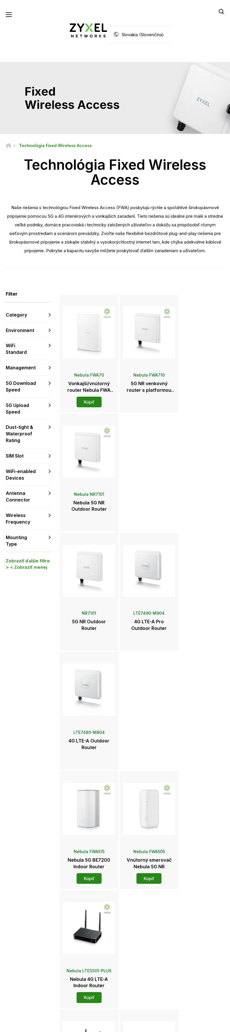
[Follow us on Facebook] (13, 989)
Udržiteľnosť (187, 973)
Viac (142, 768)
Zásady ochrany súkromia (134, 1025)
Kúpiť (86, 397)
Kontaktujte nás (115, 877)
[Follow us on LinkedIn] (43, 989)
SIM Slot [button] (15, 456)
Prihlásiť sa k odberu (37, 954)
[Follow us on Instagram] (27, 998)
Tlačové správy (137, 954)
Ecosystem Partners (194, 940)
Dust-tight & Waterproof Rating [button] (19, 434)
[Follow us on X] (13, 998)
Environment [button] (20, 330)
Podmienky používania (81, 1025)
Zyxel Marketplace (140, 921)
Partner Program (190, 930)
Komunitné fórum (86, 930)
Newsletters (134, 973)
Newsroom (136, 944)
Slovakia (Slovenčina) (143, 34)
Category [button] (16, 315)
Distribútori (133, 930)
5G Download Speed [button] (21, 387)
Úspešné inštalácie (193, 982)
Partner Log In (188, 921)
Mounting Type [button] (16, 541)
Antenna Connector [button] (18, 497)
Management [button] (21, 368)
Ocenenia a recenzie (141, 963)
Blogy (129, 982)
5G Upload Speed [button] (17, 408)
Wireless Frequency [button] (18, 519)
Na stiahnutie (83, 940)
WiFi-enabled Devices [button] (21, 475)
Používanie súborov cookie (192, 1025)
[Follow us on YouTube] (28, 989)
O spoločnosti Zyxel (194, 963)
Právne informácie (33, 1025)
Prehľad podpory (86, 921)
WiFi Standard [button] (16, 349)
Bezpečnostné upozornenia (84, 951)
